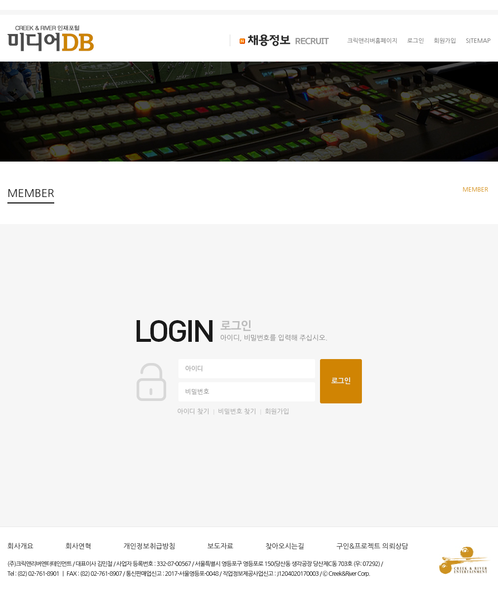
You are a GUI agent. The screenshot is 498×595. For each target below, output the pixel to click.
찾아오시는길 (284, 546)
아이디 (194, 368)
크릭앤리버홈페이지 (372, 41)
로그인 (415, 41)
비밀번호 (197, 392)
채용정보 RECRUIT (279, 40)
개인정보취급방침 (149, 546)
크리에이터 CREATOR (157, 40)
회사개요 (20, 546)
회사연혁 (79, 546)
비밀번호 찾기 (237, 411)
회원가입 (445, 41)
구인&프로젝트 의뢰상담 (372, 546)
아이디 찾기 (194, 411)
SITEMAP (478, 41)
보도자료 (221, 546)
